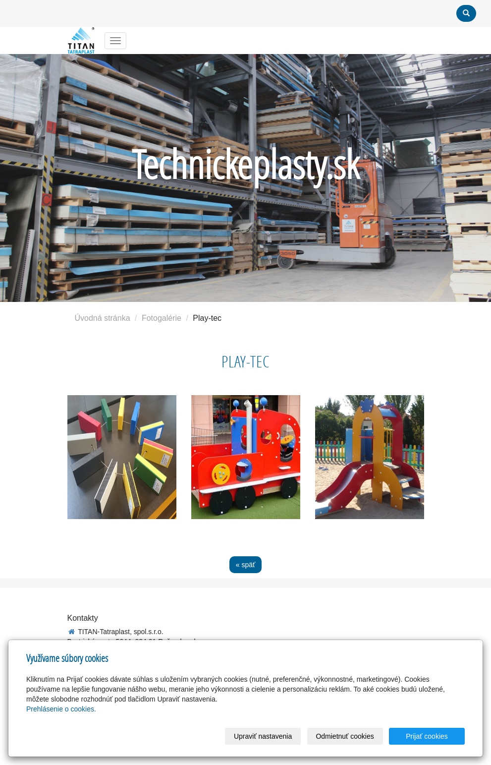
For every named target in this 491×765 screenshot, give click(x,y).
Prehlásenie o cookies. (61, 709)
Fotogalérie (161, 318)
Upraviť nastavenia (263, 736)
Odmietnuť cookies (345, 736)
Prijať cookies (427, 736)
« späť (246, 565)
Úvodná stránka (102, 318)
